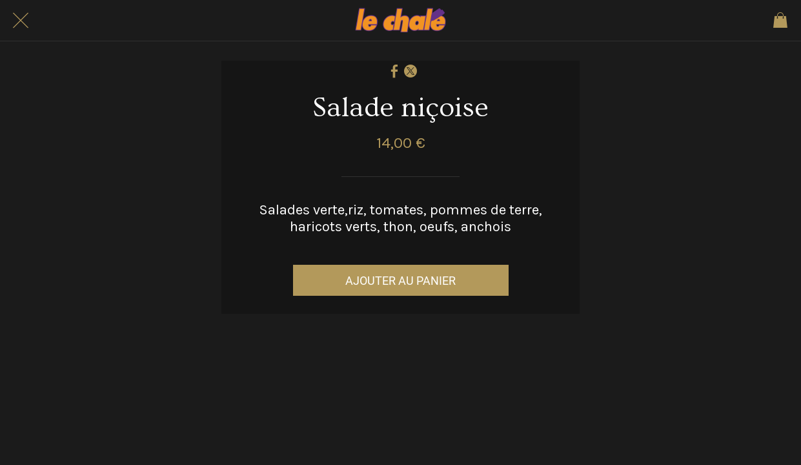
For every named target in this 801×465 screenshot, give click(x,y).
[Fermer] (20, 20)
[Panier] (780, 20)
